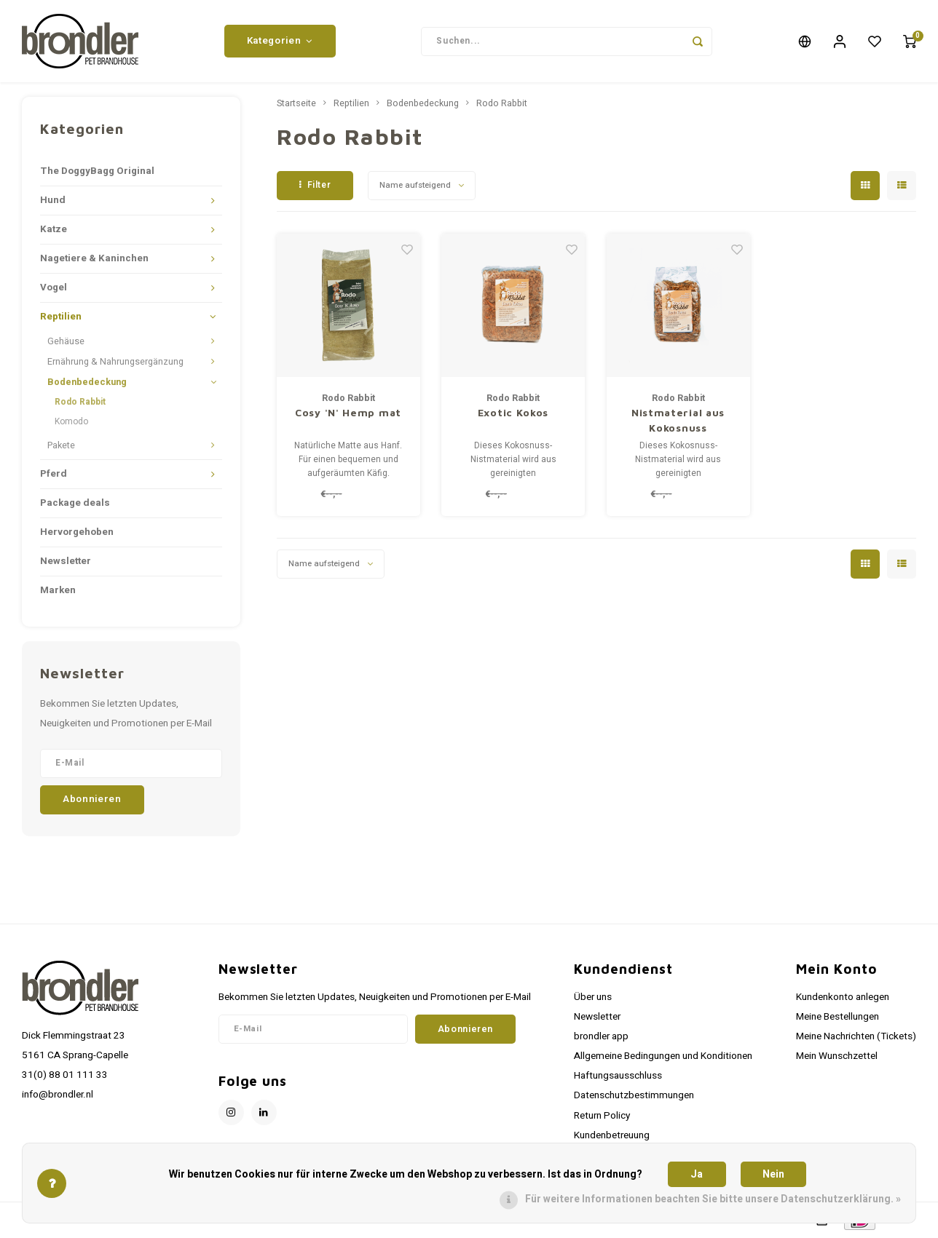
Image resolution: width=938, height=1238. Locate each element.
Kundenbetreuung (612, 1137)
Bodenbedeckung (87, 383)
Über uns (593, 998)
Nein (773, 1174)
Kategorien (280, 41)
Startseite (296, 104)
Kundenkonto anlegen (842, 998)
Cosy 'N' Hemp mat (348, 414)
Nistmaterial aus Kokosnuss (678, 421)
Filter (315, 186)
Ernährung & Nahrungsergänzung (115, 363)
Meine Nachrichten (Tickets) (856, 1038)
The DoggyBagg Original (97, 172)
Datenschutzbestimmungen (634, 1097)
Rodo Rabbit (80, 403)
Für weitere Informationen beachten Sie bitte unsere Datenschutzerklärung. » (713, 1199)
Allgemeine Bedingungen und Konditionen (663, 1057)
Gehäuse (65, 342)
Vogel (53, 289)
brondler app (601, 1038)
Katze (53, 230)
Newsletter (65, 562)
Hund (53, 201)
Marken (58, 591)
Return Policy (602, 1117)
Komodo (71, 422)
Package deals (75, 504)
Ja (696, 1174)
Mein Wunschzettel (837, 1057)
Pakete (61, 446)
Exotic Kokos (513, 414)
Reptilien (61, 318)
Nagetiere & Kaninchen (94, 260)
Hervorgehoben (77, 533)
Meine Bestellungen (837, 1018)
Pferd (53, 475)
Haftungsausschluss (618, 1077)
